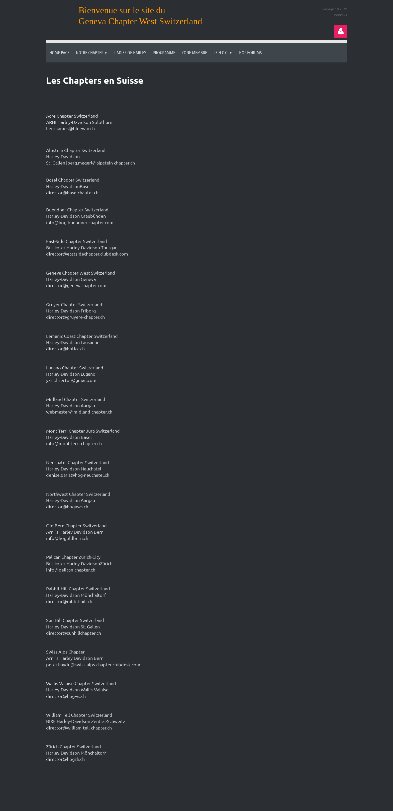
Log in (340, 31)
